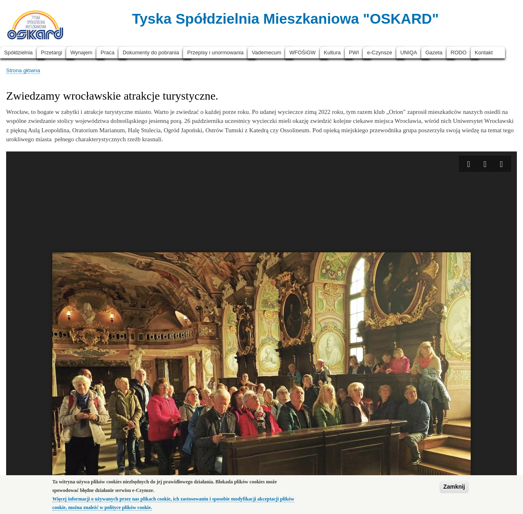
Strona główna (23, 70)
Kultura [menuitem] (332, 52)
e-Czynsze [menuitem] (379, 52)
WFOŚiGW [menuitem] (302, 52)
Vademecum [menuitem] (266, 52)
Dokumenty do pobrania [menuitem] (151, 52)
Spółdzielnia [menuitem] (18, 52)
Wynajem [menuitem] (81, 52)
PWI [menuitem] (354, 52)
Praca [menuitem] (107, 52)
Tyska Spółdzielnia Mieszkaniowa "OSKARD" (285, 19)
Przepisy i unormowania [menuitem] (215, 52)
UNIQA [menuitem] (408, 52)
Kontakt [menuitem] (484, 52)
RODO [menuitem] (459, 52)
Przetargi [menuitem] (51, 52)
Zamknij (454, 486)
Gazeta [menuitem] (434, 52)
